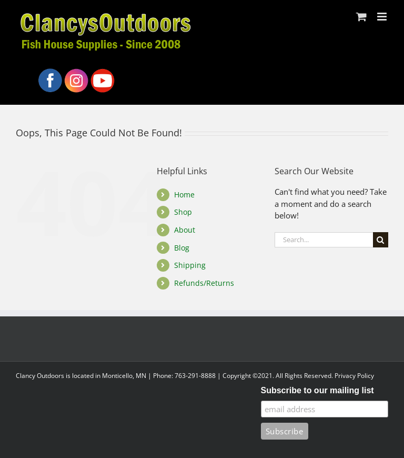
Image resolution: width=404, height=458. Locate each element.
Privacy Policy (354, 375)
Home (184, 195)
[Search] (380, 239)
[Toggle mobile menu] (382, 16)
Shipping (190, 265)
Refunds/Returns (204, 283)
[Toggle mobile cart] (361, 16)
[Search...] (324, 239)
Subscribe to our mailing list (317, 390)
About (184, 230)
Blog (181, 248)
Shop (183, 212)
